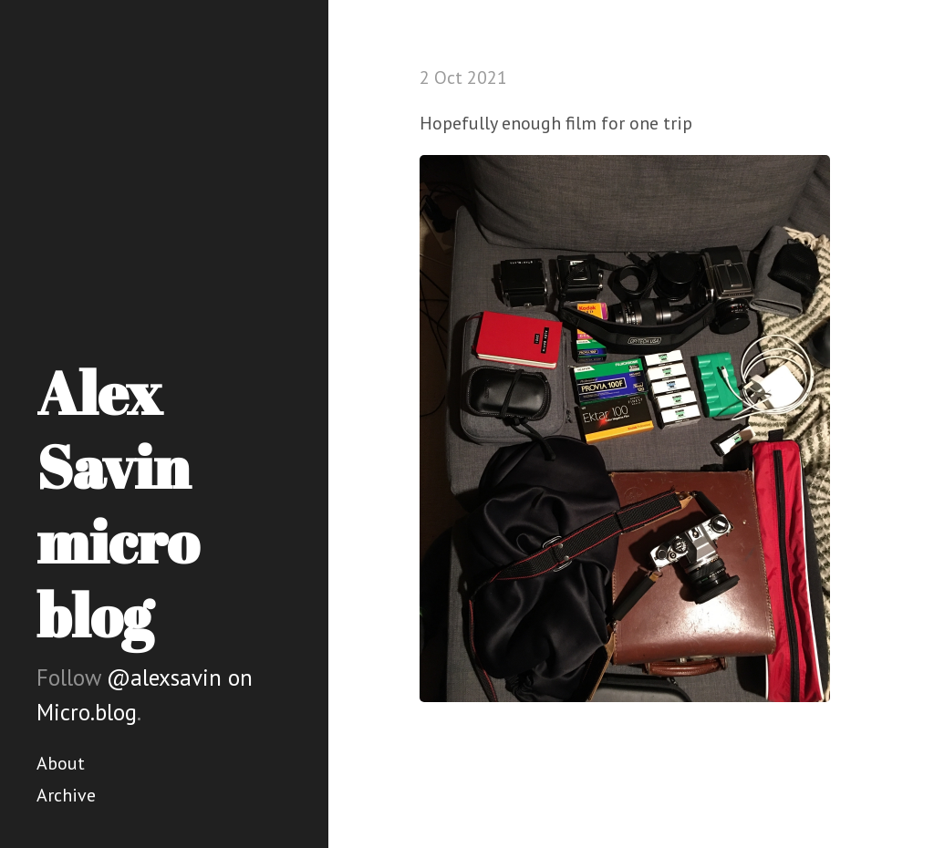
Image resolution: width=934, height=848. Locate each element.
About (60, 763)
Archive (66, 795)
